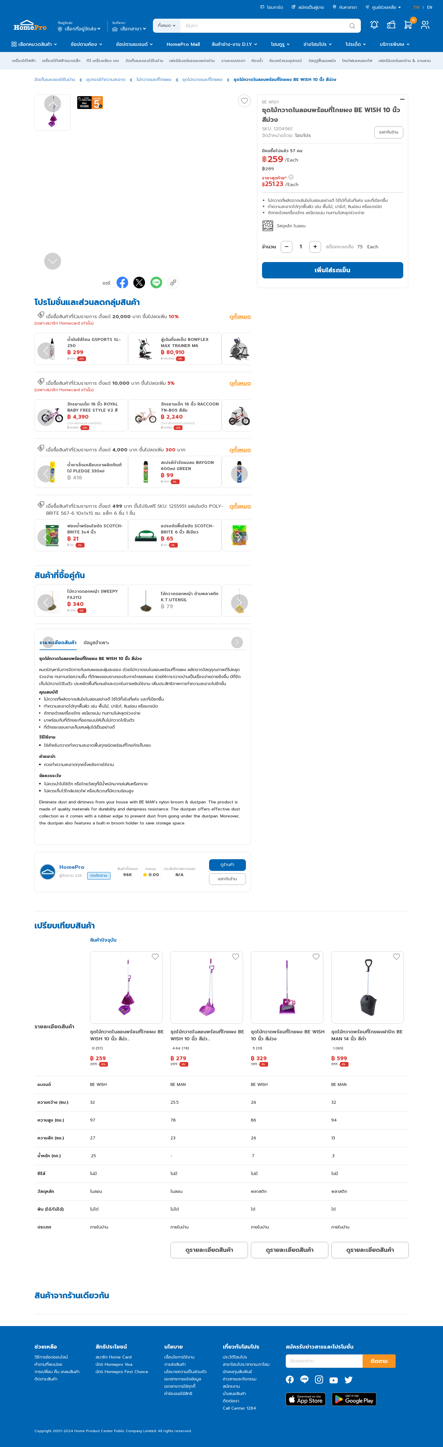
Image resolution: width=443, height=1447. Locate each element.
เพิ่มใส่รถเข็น (332, 270)
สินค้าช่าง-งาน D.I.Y (232, 44)
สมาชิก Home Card (114, 1357)
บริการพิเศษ (392, 44)
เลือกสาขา (129, 29)
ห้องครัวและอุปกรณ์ (285, 60)
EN (429, 7)
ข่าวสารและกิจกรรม (239, 1379)
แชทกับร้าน (227, 879)
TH (416, 7)
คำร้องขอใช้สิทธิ (178, 1394)
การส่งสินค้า (175, 1364)
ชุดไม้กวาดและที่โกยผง (202, 80)
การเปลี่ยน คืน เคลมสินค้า (57, 1372)
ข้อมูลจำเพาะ (96, 642)
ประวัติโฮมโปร (235, 1357)
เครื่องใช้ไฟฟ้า (24, 60)
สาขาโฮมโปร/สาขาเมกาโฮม (246, 1364)
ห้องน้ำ (257, 60)
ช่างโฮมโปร (315, 44)
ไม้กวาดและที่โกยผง (154, 80)
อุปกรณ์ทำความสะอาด (105, 80)
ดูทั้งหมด (240, 317)
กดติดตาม (98, 875)
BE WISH (270, 102)
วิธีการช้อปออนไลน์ (51, 1357)
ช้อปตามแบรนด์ (132, 44)
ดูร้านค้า (227, 865)
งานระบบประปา (233, 60)
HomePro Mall (183, 44)
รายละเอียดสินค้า (58, 642)
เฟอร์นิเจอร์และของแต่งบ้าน (192, 60)
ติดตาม (379, 1361)
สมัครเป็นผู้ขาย (308, 7)
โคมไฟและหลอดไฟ (357, 60)
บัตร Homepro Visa (114, 1364)
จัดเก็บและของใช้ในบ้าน (144, 60)
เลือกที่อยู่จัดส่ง (79, 29)
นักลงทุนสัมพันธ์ (237, 1372)
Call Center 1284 (239, 1408)
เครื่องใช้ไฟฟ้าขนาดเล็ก (61, 60)
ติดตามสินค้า (46, 1379)
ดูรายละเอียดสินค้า (209, 1249)
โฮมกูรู (278, 44)
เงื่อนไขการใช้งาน (179, 1357)
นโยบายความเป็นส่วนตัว (185, 1372)
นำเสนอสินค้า (234, 1394)
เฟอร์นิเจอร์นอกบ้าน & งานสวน (405, 60)
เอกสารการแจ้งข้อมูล (182, 1379)
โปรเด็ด (353, 44)
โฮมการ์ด (271, 7)
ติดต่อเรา (231, 1401)
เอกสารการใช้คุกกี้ (179, 1386)
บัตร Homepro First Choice (122, 1372)
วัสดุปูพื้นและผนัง (322, 60)
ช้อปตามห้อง (84, 44)
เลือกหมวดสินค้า (35, 44)
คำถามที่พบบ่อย (48, 1364)
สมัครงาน (231, 1386)
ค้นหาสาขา (344, 7)
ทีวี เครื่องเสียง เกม (103, 60)
